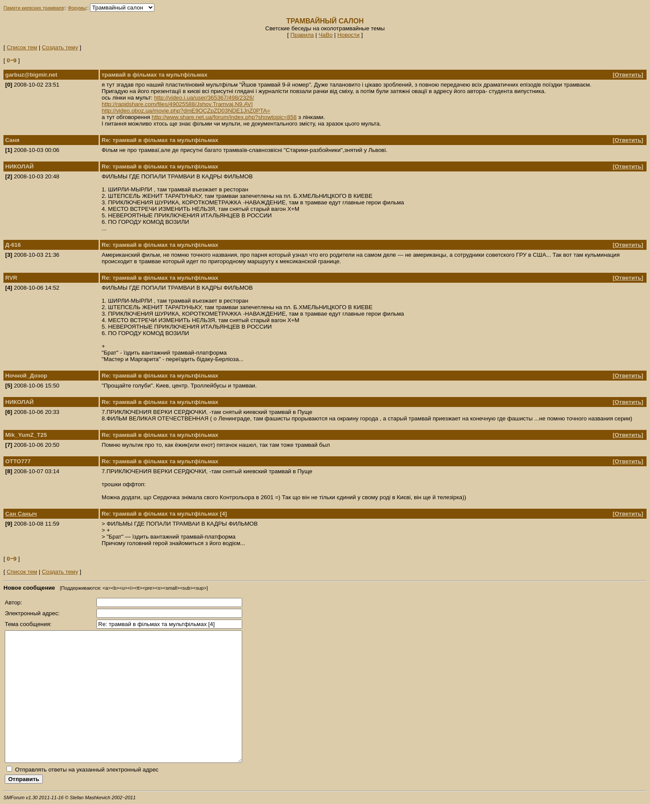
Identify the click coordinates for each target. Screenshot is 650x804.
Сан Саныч (21, 513)
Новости (348, 35)
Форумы (77, 7)
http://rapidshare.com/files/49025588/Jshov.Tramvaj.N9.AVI (177, 104)
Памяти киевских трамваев (33, 7)
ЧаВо (325, 35)
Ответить (628, 74)
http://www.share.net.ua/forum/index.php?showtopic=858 (224, 117)
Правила (302, 35)
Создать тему (60, 47)
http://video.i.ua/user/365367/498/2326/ (204, 97)
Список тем (21, 47)
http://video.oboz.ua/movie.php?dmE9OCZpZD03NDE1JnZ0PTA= (186, 110)
